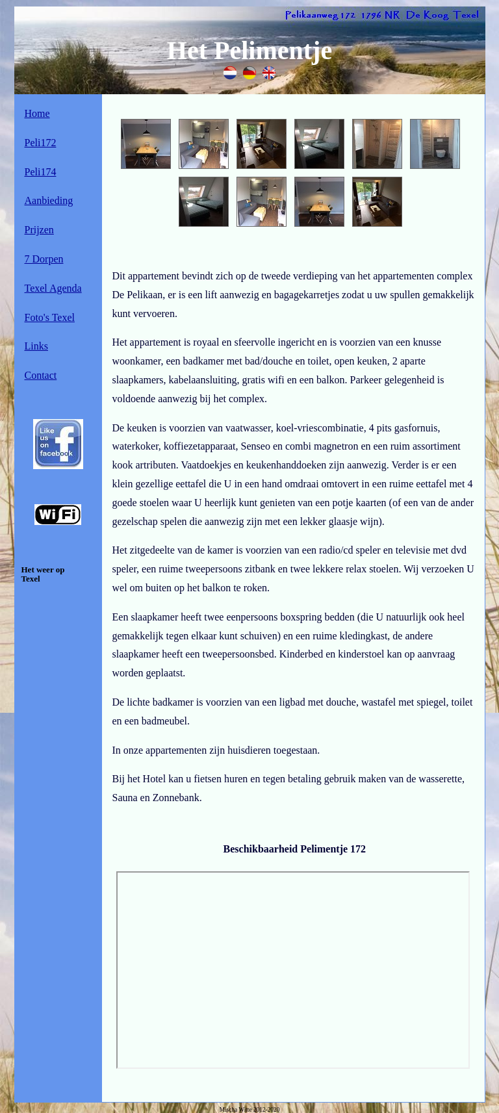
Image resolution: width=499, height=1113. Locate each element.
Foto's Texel (50, 317)
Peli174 (41, 171)
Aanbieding (49, 200)
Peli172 (41, 142)
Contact (41, 375)
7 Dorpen (44, 258)
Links (36, 346)
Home (37, 113)
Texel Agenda (53, 288)
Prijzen (39, 229)
